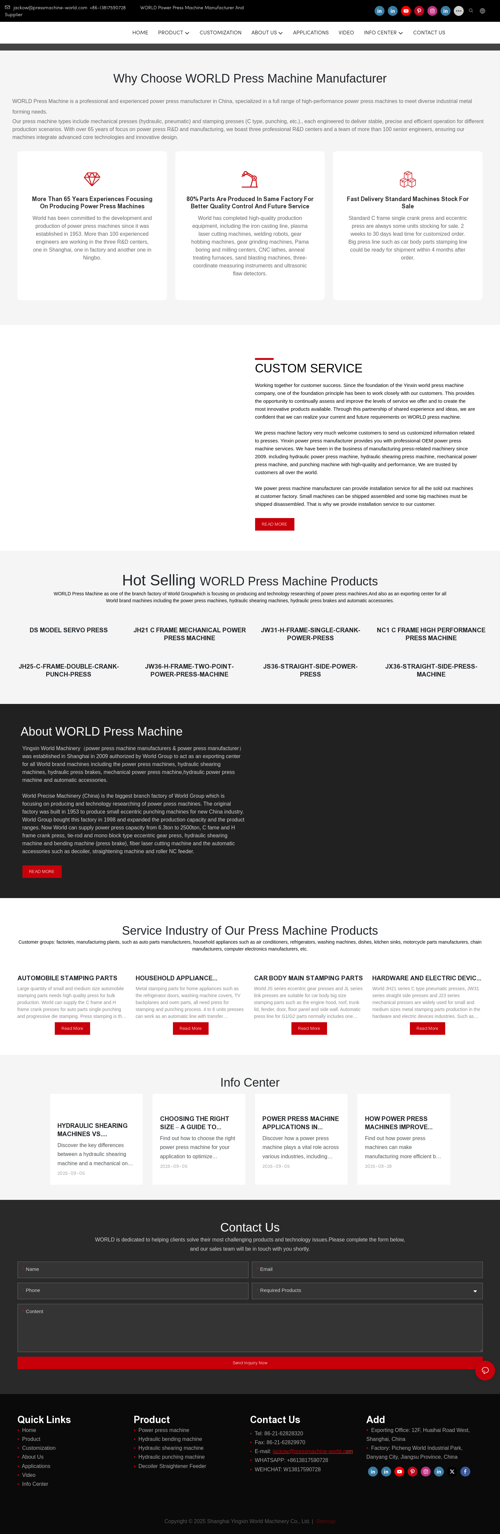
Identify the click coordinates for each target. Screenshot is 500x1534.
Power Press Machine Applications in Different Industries (300, 1123)
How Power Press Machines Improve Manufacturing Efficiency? (396, 1123)
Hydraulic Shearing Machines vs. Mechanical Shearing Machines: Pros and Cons (95, 1130)
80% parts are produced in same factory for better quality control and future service (250, 203)
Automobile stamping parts (67, 978)
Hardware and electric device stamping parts (426, 979)
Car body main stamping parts (308, 978)
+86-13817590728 (115, 8)
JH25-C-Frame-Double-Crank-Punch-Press (68, 670)
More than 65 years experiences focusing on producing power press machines (92, 203)
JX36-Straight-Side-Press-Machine (431, 670)
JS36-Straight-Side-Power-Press (310, 670)
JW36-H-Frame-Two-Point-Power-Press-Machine (189, 670)
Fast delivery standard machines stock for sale (408, 203)
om (313, 1451)
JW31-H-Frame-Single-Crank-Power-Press (310, 634)
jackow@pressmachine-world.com (46, 8)
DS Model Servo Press (69, 630)
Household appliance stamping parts (174, 979)
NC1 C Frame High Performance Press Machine (431, 634)
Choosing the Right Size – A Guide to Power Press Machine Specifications (198, 1123)
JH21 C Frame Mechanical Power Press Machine (189, 634)
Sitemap (325, 1521)
